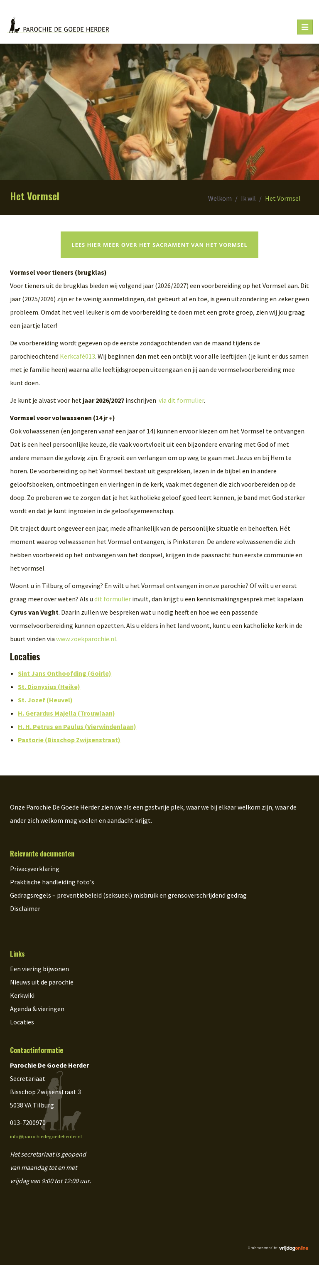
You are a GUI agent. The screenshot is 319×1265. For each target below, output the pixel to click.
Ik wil (248, 198)
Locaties (22, 1022)
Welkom (220, 198)
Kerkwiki (22, 995)
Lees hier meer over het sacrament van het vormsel (159, 245)
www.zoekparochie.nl (86, 639)
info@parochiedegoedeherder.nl (46, 1136)
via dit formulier (181, 400)
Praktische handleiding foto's (52, 882)
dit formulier (112, 599)
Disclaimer (25, 908)
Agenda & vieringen (37, 1008)
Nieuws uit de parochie (42, 982)
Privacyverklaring (34, 868)
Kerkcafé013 (77, 356)
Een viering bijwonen (39, 969)
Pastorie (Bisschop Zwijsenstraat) (69, 740)
